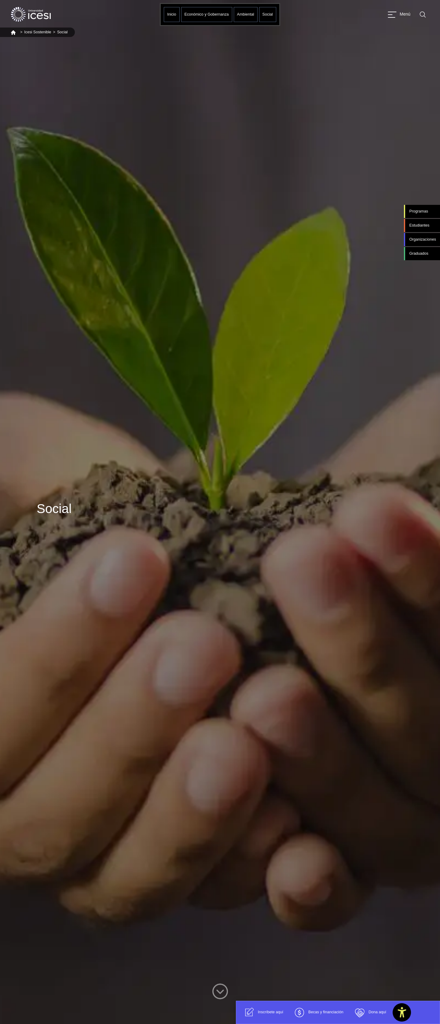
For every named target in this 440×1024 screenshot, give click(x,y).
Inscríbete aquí (262, 1012)
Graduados (418, 253)
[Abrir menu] (399, 14)
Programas (418, 211)
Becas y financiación (317, 1012)
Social (267, 14)
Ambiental (245, 14)
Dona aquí (369, 1012)
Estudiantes (419, 225)
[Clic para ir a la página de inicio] (31, 14)
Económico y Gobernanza (207, 14)
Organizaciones (422, 239)
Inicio (171, 14)
